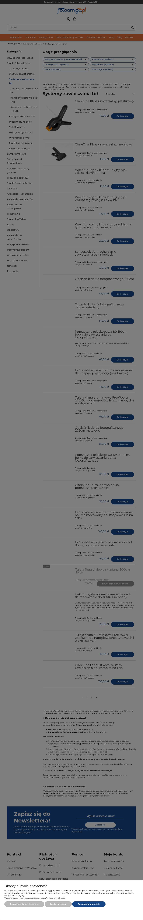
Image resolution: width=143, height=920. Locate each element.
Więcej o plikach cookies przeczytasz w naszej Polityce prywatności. (34, 898)
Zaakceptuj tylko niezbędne (24, 904)
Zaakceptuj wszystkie (89, 904)
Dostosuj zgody (58, 904)
